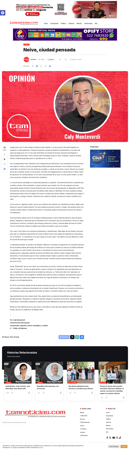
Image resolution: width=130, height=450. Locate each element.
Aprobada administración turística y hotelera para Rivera (78, 388)
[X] (110, 438)
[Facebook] (107, 438)
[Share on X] (37, 66)
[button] (2, 12)
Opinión (26, 44)
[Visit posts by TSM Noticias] (26, 60)
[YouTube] (113, 438)
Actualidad (72, 382)
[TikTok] (120, 438)
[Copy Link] (46, 66)
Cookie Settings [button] (113, 446)
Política (103, 382)
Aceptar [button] (124, 446)
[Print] (50, 66)
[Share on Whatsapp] (41, 66)
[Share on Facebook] (33, 66)
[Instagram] (117, 438)
